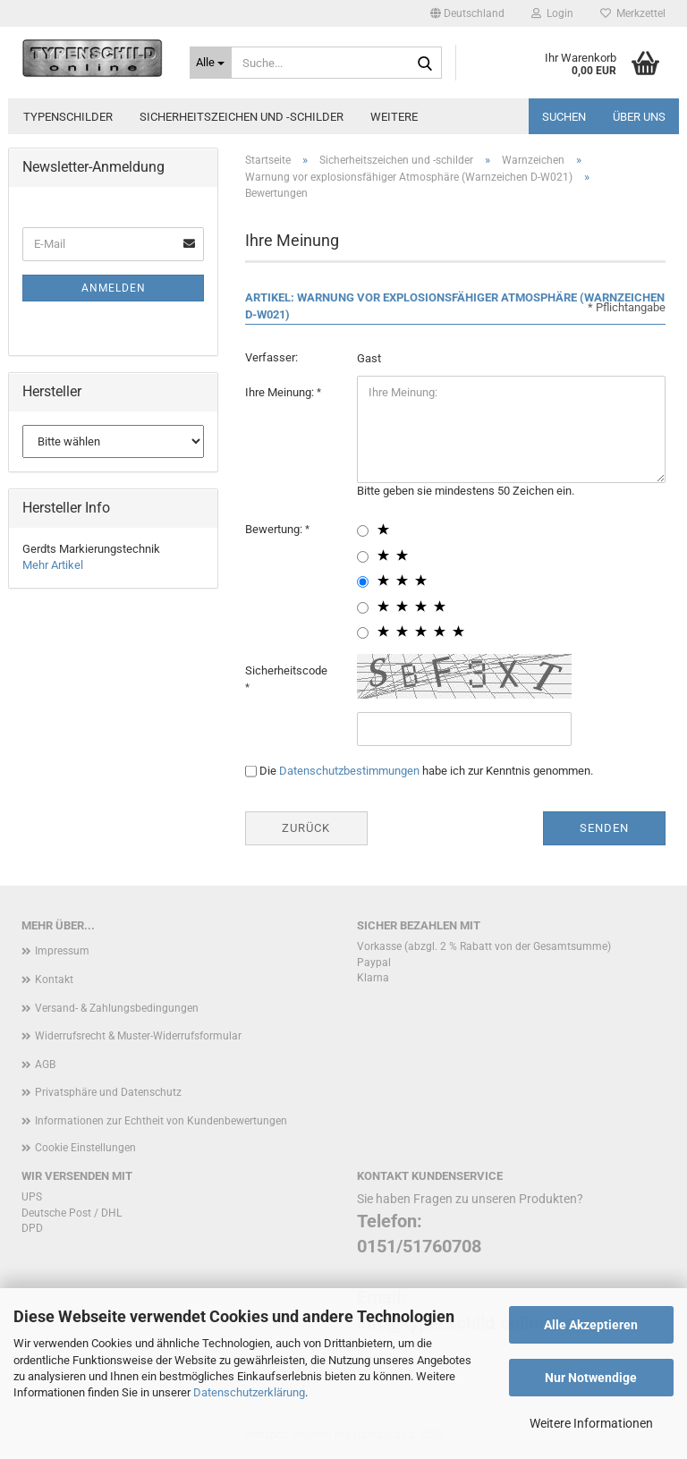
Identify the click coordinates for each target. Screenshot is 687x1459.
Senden (604, 828)
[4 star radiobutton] (363, 608)
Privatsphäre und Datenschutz (108, 1092)
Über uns (639, 116)
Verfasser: (271, 357)
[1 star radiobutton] (363, 531)
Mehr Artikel (52, 565)
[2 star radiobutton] (363, 557)
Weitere (394, 116)
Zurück (306, 828)
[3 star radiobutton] (363, 582)
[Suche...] (211, 63)
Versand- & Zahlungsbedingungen (117, 1008)
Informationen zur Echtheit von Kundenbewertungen (161, 1121)
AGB (45, 1064)
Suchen (564, 116)
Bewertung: (275, 529)
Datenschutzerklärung (249, 1392)
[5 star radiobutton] (363, 633)
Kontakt (54, 979)
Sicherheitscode (286, 670)
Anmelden (113, 288)
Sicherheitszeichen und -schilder (242, 116)
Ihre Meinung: (281, 392)
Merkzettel (633, 13)
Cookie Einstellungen (85, 1147)
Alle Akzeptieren (591, 1325)
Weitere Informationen (591, 1423)
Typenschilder (68, 116)
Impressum (62, 951)
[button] (467, 13)
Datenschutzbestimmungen (349, 770)
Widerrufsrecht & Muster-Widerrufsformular (138, 1036)
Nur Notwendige (591, 1377)
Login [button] (552, 13)
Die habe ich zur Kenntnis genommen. (426, 770)
